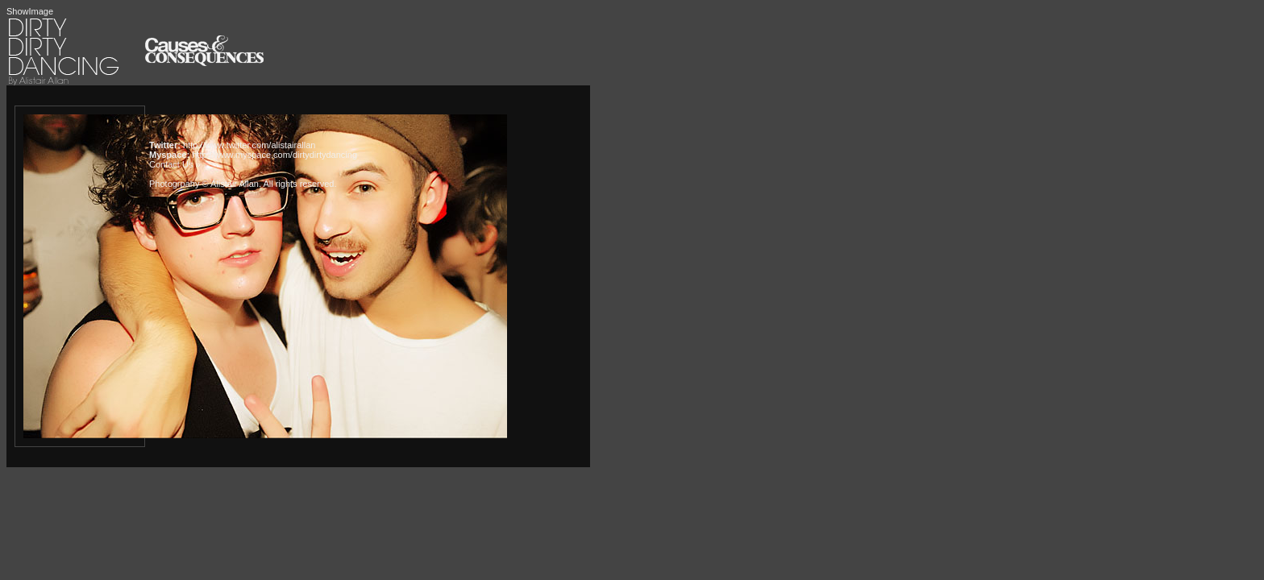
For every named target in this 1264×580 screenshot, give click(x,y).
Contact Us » (175, 164)
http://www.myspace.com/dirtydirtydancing (274, 155)
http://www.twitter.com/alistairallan (249, 145)
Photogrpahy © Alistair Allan (204, 183)
